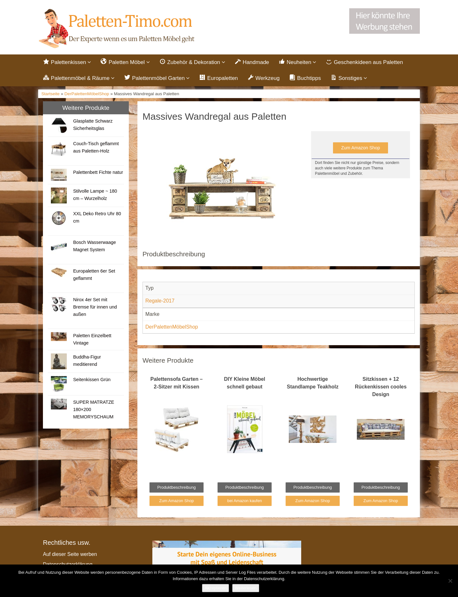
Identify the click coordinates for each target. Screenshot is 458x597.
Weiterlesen (245, 588)
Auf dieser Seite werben (70, 554)
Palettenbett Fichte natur (98, 172)
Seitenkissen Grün (92, 379)
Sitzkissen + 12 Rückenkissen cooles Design (381, 386)
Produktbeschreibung (176, 487)
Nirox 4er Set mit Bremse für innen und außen (95, 307)
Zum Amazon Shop (360, 147)
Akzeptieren (215, 588)
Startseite (50, 93)
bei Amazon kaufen (244, 500)
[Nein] (450, 581)
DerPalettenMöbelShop (87, 93)
